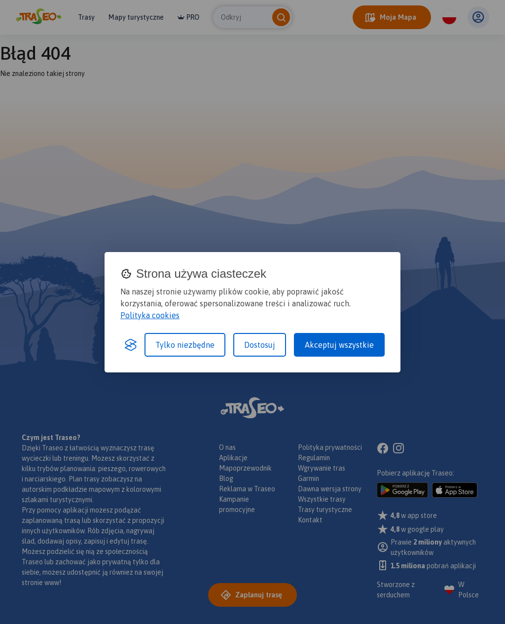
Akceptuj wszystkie (339, 344)
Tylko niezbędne (185, 344)
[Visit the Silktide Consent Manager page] (131, 345)
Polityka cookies (150, 315)
